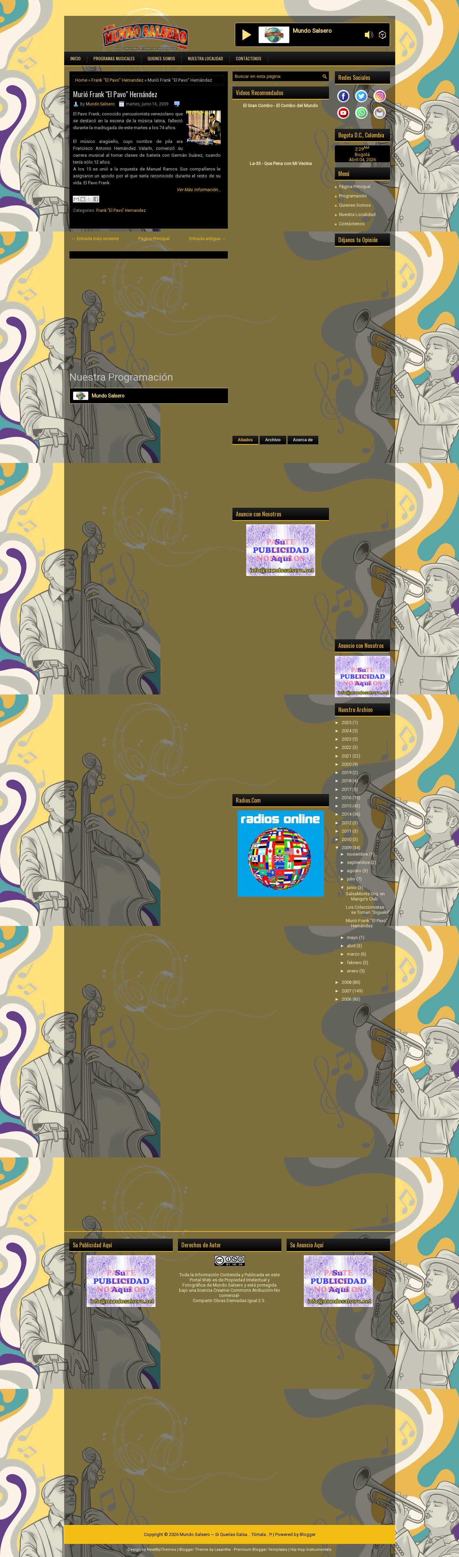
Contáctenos (248, 58)
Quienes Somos (161, 58)
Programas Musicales (114, 58)
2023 (347, 739)
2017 (347, 789)
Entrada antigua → (207, 238)
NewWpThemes (161, 1549)
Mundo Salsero (100, 104)
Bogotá (362, 154)
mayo (353, 937)
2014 (347, 814)
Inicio (75, 58)
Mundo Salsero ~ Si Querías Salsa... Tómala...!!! (226, 1534)
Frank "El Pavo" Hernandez (117, 80)
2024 (347, 730)
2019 (347, 772)
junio (352, 887)
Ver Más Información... (199, 189)
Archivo (273, 439)
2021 (347, 756)
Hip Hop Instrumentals (310, 1549)
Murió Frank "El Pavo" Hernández (115, 94)
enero (353, 970)
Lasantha (222, 1549)
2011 (347, 831)
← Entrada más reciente (95, 238)
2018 (347, 780)
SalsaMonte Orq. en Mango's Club (365, 896)
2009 (347, 847)
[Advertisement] (148, 314)
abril (352, 945)
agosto (354, 870)
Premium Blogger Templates (260, 1549)
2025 (347, 722)
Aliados (245, 439)
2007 (347, 990)
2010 (347, 839)
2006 (347, 999)
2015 (347, 805)
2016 (347, 797)
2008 (347, 982)
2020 (347, 764)
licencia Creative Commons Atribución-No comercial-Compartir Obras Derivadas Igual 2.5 (236, 1295)
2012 (347, 822)
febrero (355, 962)
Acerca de (303, 439)
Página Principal (154, 238)
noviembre (358, 854)
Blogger (308, 1534)
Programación (353, 195)
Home (81, 80)
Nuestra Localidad (205, 58)
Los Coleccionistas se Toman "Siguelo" (368, 910)
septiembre (359, 862)
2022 (347, 747)
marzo (354, 954)
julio (351, 878)
